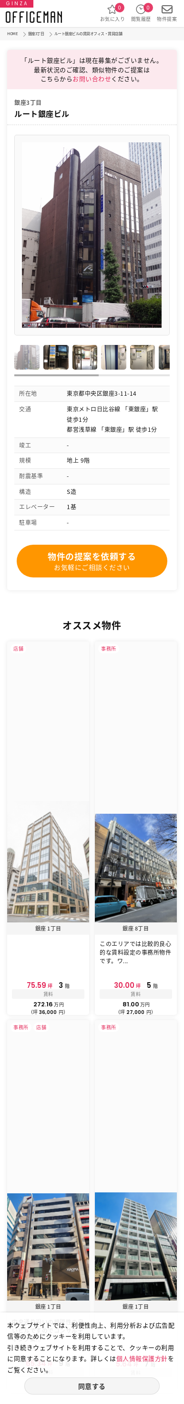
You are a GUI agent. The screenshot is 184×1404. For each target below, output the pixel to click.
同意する (92, 1386)
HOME (12, 34)
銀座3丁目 (36, 34)
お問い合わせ (91, 78)
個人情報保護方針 (142, 1358)
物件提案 (167, 13)
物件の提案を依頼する (91, 561)
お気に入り (112, 13)
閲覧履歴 (141, 13)
